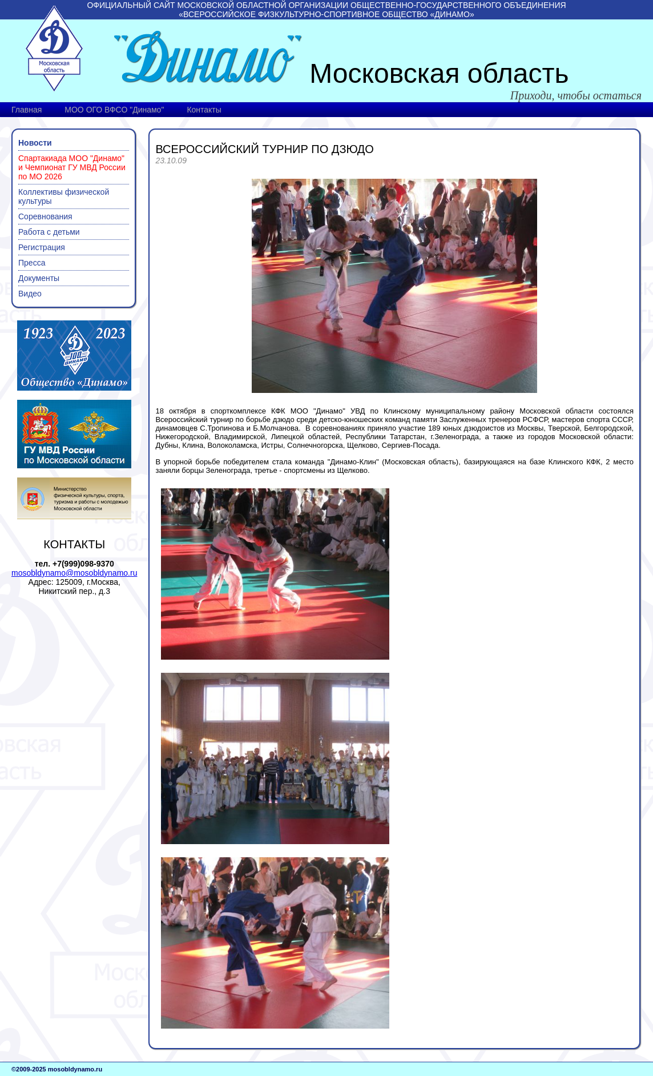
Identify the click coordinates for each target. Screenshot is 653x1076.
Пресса (31, 262)
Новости (35, 142)
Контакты (204, 109)
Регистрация (41, 247)
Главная (26, 109)
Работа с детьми (49, 231)
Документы (38, 278)
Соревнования (45, 216)
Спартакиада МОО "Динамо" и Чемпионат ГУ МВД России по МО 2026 (72, 167)
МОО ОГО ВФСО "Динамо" (114, 109)
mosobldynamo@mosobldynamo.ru (74, 572)
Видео (30, 293)
